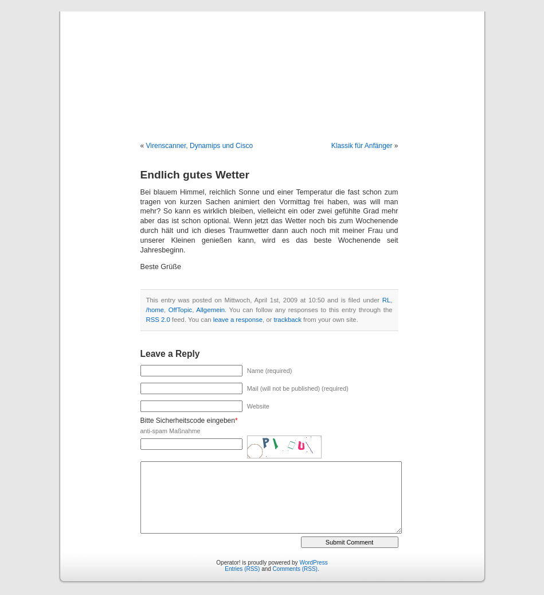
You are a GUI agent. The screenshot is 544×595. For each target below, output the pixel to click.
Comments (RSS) (295, 569)
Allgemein (210, 309)
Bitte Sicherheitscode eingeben (187, 421)
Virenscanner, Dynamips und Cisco (199, 146)
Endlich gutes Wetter (194, 175)
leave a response (238, 319)
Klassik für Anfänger (362, 146)
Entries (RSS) (242, 569)
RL (386, 300)
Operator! (272, 64)
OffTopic (180, 309)
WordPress (313, 562)
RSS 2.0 (158, 319)
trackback (287, 319)
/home (155, 309)
